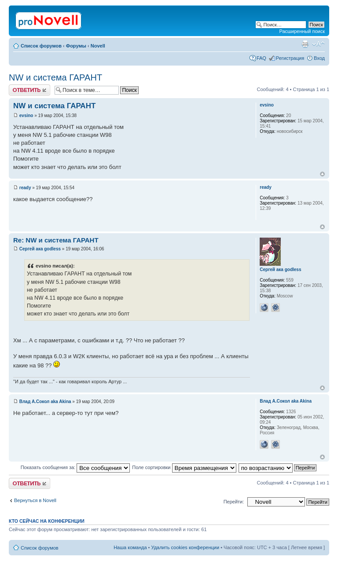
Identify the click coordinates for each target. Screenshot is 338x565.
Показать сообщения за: (75, 467)
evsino (26, 115)
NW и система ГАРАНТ (55, 77)
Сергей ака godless (40, 248)
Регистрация (290, 58)
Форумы (76, 45)
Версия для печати (305, 44)
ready (25, 187)
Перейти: (234, 501)
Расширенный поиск (302, 31)
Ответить (29, 89)
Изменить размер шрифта (318, 44)
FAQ (261, 58)
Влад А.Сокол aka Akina (45, 401)
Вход (319, 58)
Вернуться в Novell (35, 500)
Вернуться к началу (322, 174)
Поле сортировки (184, 467)
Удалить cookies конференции (185, 547)
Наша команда (130, 547)
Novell (98, 45)
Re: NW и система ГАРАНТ (56, 240)
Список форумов (41, 45)
